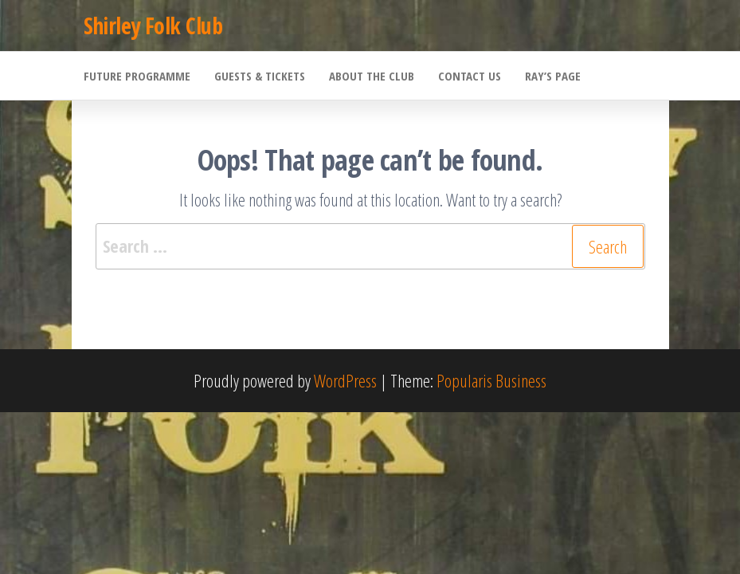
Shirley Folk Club (153, 25)
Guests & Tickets (259, 76)
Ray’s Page (553, 76)
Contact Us (469, 76)
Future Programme (137, 76)
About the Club (371, 76)
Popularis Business (491, 380)
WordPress (345, 380)
